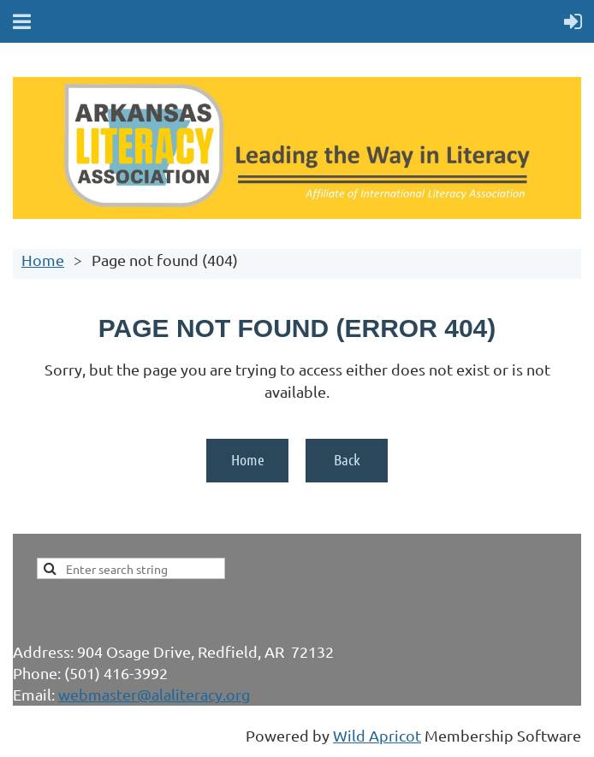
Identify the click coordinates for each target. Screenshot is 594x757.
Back (347, 459)
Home (42, 260)
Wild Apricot (377, 735)
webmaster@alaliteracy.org (154, 694)
